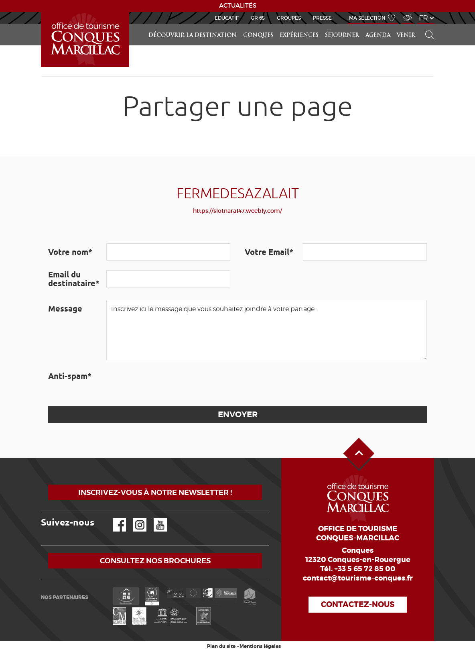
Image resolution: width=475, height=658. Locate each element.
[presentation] (167, 383)
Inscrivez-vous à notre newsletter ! (155, 492)
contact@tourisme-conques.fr (358, 578)
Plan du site (221, 646)
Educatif (227, 18)
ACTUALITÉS (237, 5)
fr (423, 18)
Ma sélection (367, 18)
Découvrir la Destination (192, 35)
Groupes (289, 18)
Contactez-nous (357, 604)
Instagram (134, 518)
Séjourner (342, 35)
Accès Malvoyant (405, 13)
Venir (406, 35)
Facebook (114, 518)
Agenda (377, 35)
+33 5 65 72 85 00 (365, 569)
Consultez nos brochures (155, 560)
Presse (322, 18)
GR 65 (258, 18)
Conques (258, 35)
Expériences (299, 35)
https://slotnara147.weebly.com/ (237, 210)
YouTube (155, 518)
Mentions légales (260, 646)
